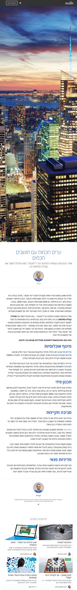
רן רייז (38, 283)
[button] (3, 3)
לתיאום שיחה (11, 3)
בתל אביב (67, 429)
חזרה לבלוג (7, 239)
